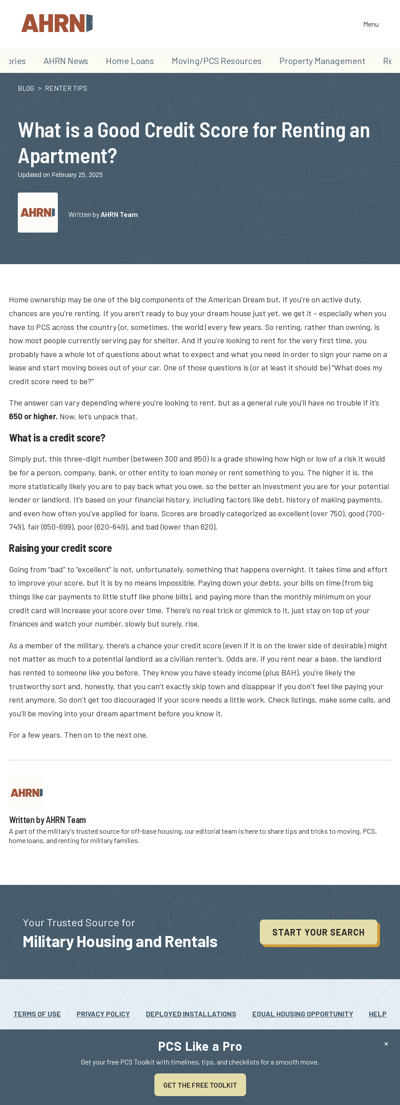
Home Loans (130, 60)
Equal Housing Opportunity (302, 1013)
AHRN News (66, 60)
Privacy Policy (103, 1013)
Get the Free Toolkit (200, 1085)
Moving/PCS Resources (217, 60)
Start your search (318, 932)
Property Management (322, 60)
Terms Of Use (37, 1013)
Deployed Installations (191, 1013)
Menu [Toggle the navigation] (371, 25)
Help (378, 1013)
